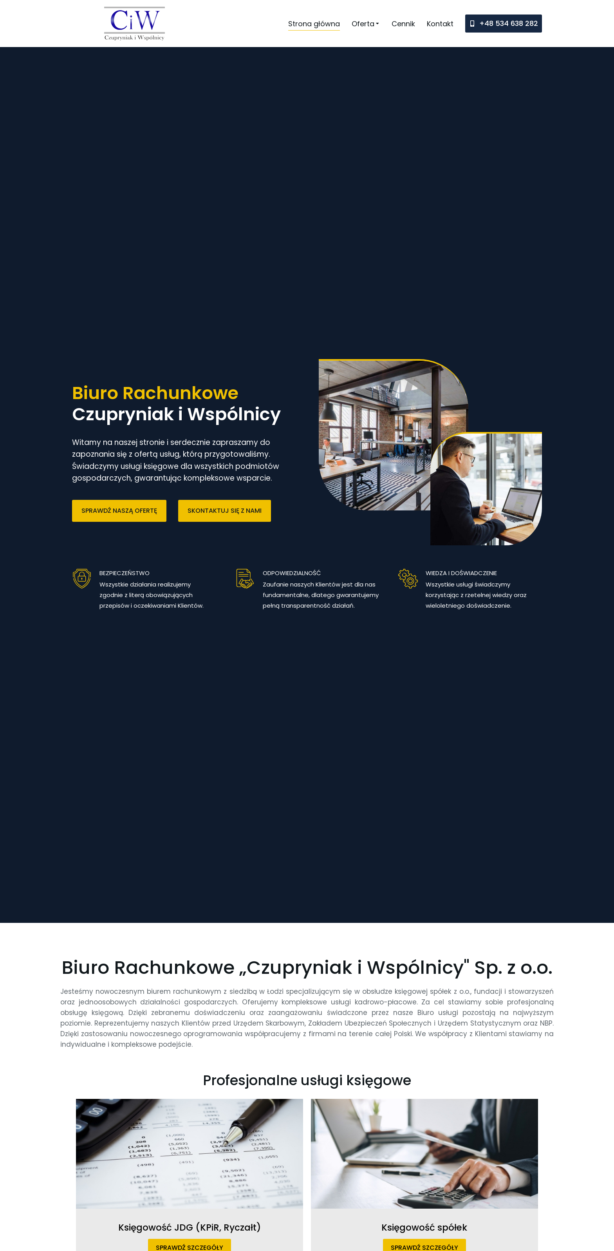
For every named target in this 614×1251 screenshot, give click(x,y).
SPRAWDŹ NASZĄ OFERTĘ (119, 510)
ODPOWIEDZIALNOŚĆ (292, 573)
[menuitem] (314, 24)
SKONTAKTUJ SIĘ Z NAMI (225, 510)
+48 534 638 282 (508, 23)
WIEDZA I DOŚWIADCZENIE (461, 573)
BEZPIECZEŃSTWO (124, 573)
